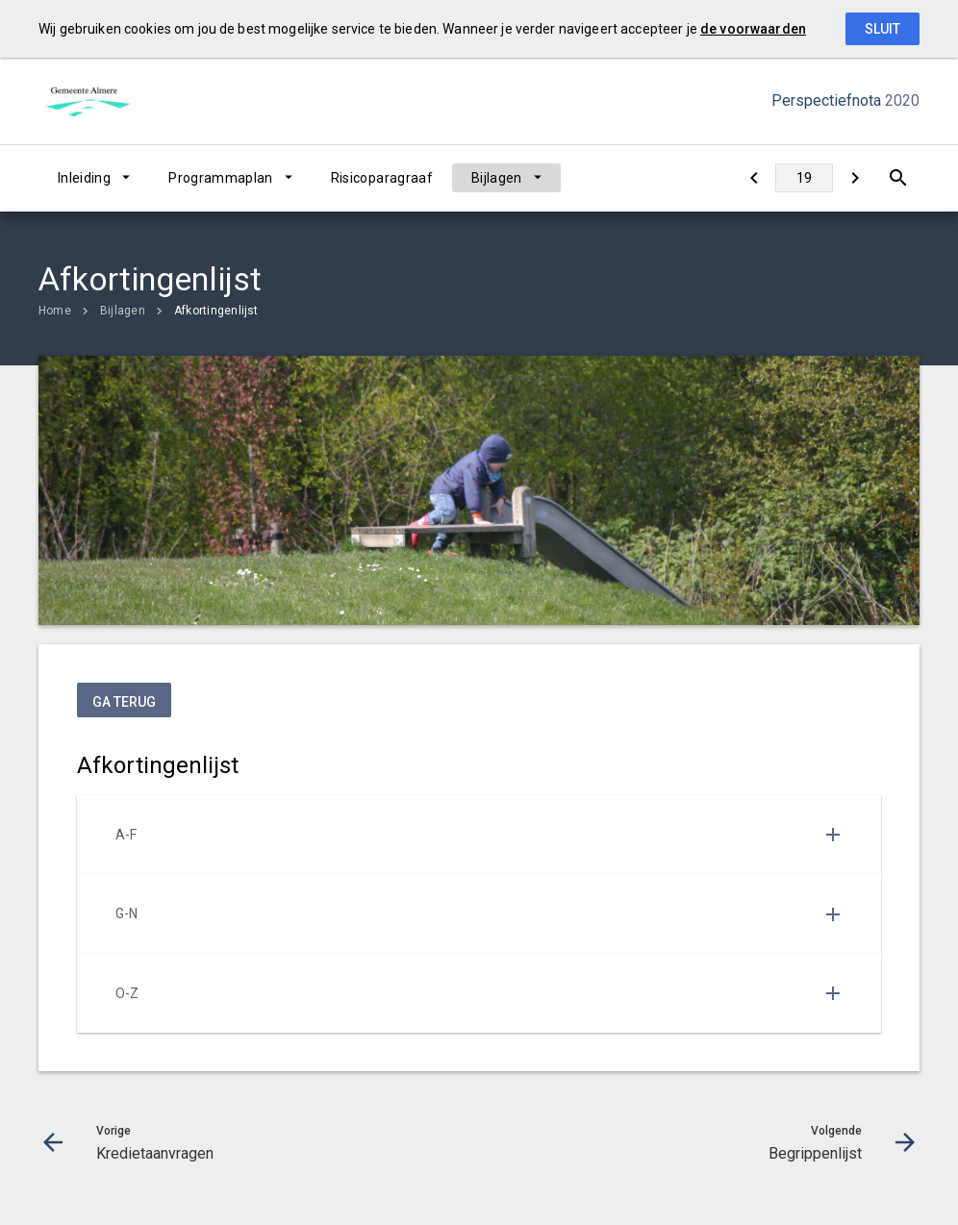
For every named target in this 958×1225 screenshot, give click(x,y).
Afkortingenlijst (216, 310)
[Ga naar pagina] (804, 177)
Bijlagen (496, 178)
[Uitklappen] (833, 834)
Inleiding (84, 178)
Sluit (882, 29)
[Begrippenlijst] (854, 177)
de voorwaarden (753, 29)
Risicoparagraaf (382, 178)
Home (54, 310)
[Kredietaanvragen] (753, 177)
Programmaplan (220, 178)
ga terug (124, 702)
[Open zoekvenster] (898, 177)
